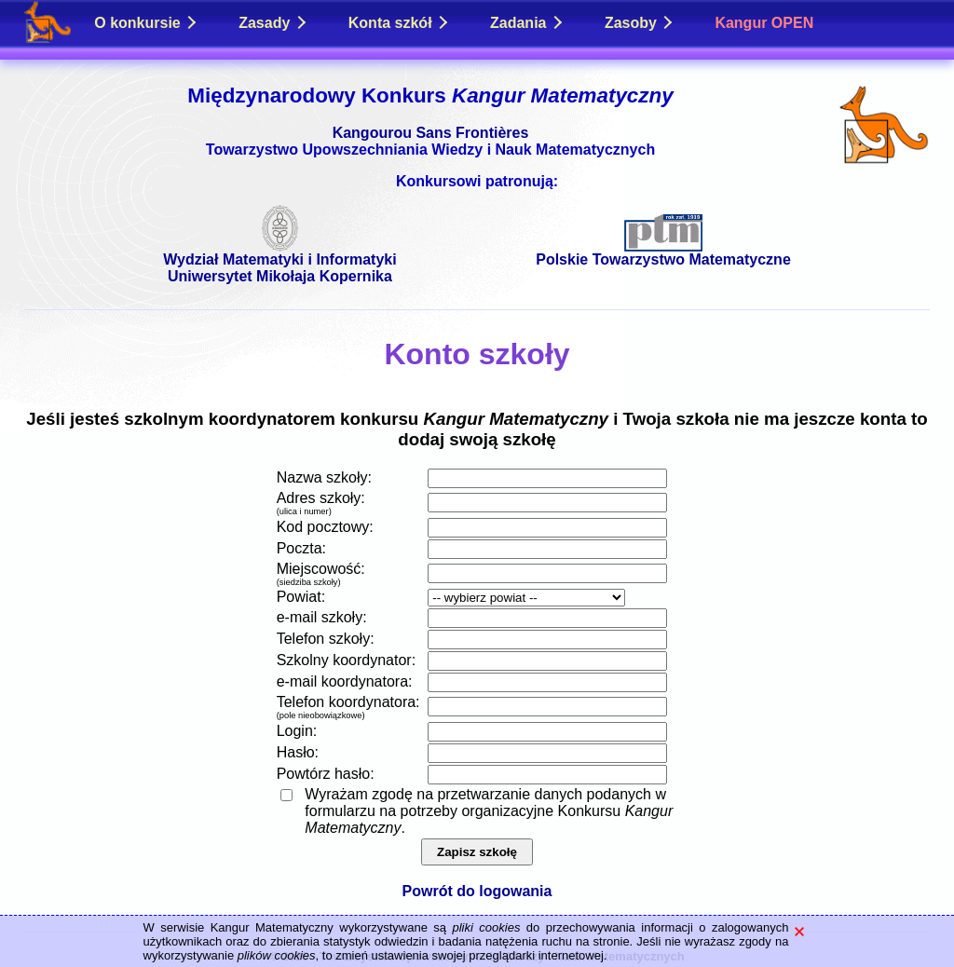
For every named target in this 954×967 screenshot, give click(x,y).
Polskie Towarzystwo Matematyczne (663, 252)
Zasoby (639, 23)
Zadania (526, 23)
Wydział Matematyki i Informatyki (279, 252)
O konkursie (145, 23)
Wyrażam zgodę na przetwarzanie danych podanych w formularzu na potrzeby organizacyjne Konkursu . (489, 811)
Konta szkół (397, 23)
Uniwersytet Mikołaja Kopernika (280, 276)
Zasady (272, 23)
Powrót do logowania (477, 891)
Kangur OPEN (764, 23)
